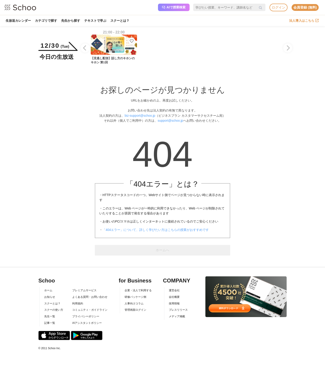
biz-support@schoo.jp (140, 115)
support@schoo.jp (170, 120)
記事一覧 (49, 323)
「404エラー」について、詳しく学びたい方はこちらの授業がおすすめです (155, 230)
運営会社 (174, 290)
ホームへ (162, 250)
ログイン (278, 7)
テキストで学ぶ (95, 20)
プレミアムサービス (84, 290)
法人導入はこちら (304, 20)
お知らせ (49, 297)
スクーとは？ (119, 20)
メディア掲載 (177, 316)
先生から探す (70, 20)
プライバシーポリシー (85, 316)
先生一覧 (49, 316)
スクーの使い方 (53, 309)
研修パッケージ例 (135, 297)
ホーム (48, 290)
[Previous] (85, 47)
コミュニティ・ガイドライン (89, 309)
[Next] (287, 47)
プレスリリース (178, 309)
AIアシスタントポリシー (87, 323)
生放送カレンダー (18, 20)
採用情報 (174, 303)
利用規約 (77, 303)
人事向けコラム (134, 303)
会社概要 (174, 297)
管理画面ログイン (135, 309)
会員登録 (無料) (305, 7)
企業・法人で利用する (138, 290)
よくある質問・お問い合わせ (89, 297)
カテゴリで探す (46, 20)
